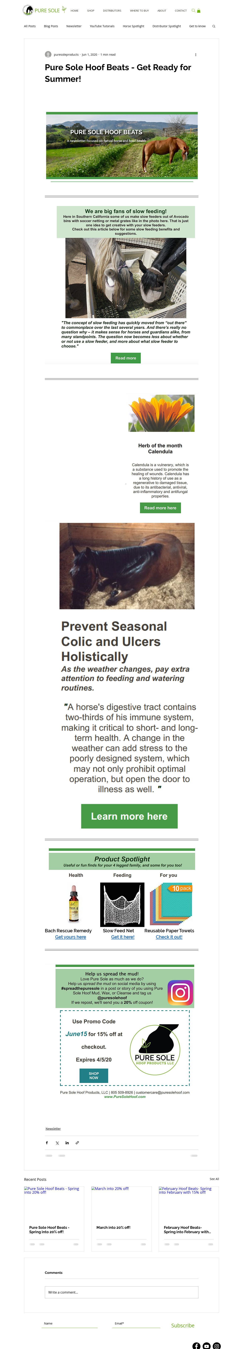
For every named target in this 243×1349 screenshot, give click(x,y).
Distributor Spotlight (167, 26)
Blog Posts (51, 26)
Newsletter (74, 26)
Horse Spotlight (133, 26)
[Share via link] (77, 1143)
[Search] (194, 10)
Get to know (197, 26)
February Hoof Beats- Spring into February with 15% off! (186, 1229)
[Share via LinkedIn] (67, 1143)
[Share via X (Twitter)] (57, 1143)
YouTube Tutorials (102, 26)
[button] (198, 11)
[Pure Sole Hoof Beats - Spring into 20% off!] (54, 1203)
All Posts (30, 26)
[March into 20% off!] (121, 1203)
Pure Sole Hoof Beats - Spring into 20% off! (49, 1229)
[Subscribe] (183, 1325)
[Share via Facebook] (47, 1143)
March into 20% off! (113, 1227)
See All (214, 1179)
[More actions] (195, 54)
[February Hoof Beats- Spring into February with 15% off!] (189, 1203)
